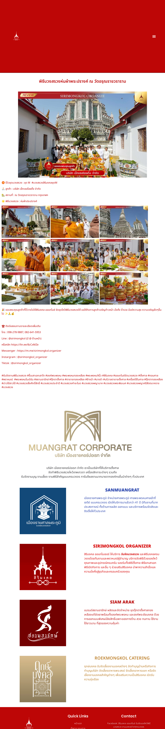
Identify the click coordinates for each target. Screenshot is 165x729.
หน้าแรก (78, 723)
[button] (154, 36)
